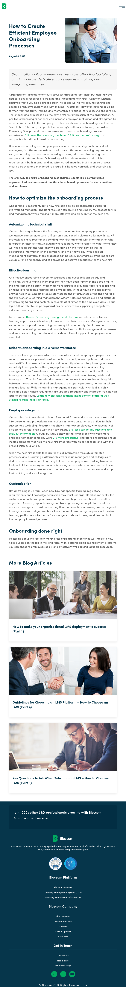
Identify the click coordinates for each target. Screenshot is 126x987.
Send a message (63, 972)
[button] (122, 6)
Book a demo (63, 967)
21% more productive (66, 442)
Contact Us (63, 962)
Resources (63, 943)
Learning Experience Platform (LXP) (63, 904)
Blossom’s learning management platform (52, 321)
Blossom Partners (63, 928)
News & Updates (63, 938)
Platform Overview (63, 894)
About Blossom (63, 923)
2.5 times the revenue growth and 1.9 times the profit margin (63, 139)
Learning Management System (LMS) (63, 899)
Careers (63, 933)
